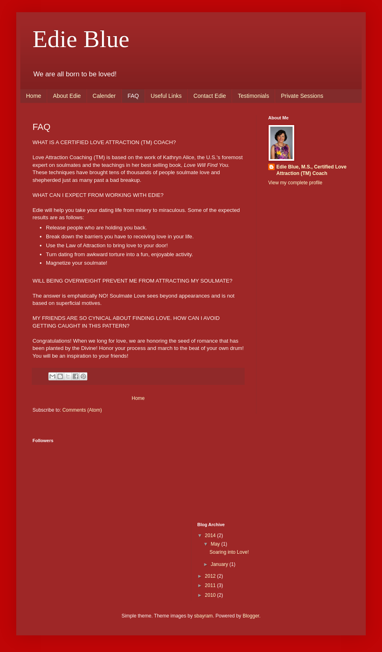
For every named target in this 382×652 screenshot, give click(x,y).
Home (33, 96)
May (216, 544)
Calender (104, 96)
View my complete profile (295, 183)
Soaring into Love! (229, 552)
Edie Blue (81, 39)
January (220, 564)
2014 (211, 535)
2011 (211, 585)
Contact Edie (209, 96)
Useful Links (166, 96)
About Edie (67, 96)
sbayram (203, 616)
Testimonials (253, 96)
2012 (211, 576)
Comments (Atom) (82, 410)
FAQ (133, 96)
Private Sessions (302, 96)
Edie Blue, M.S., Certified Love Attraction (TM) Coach (311, 170)
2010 (211, 595)
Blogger (251, 616)
